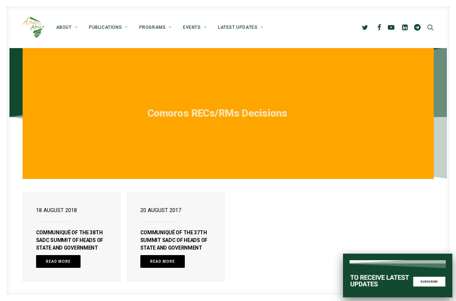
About (66, 27)
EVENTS (194, 27)
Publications (108, 27)
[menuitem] (66, 27)
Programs (155, 27)
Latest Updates (240, 27)
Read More (58, 261)
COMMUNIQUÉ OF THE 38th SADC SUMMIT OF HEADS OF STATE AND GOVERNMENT (70, 240)
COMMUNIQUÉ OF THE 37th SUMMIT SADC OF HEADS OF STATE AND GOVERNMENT (173, 240)
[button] (366, 27)
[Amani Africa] (33, 27)
